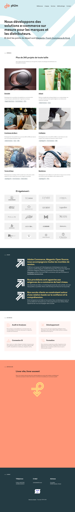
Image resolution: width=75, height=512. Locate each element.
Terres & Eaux (8, 171)
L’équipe (47, 6)
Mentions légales (32, 499)
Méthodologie (61, 6)
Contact (69, 6)
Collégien (42, 133)
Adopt (41, 93)
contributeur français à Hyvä (34, 274)
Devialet (7, 93)
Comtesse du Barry (10, 133)
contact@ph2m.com (37, 482)
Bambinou (42, 171)
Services (53, 6)
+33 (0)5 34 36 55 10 (20, 483)
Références (40, 6)
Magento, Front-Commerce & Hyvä (53, 38)
